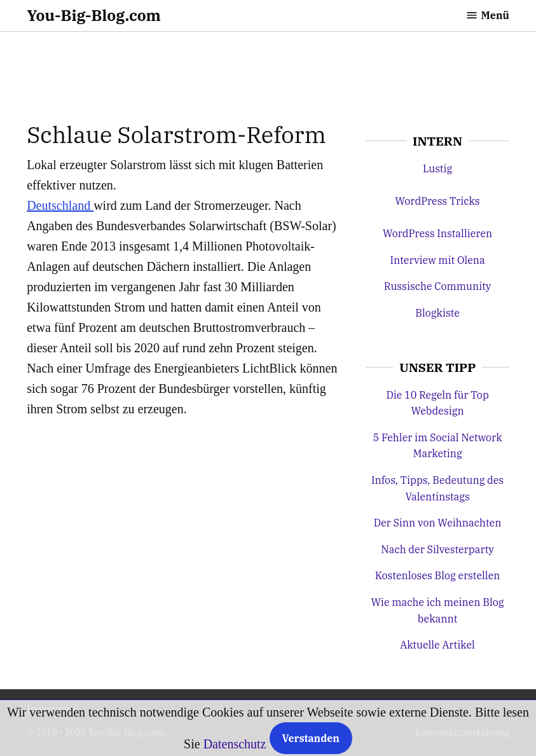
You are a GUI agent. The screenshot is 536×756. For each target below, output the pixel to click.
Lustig (437, 168)
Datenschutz (234, 744)
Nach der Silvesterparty (437, 549)
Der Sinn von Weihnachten (438, 522)
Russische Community (437, 286)
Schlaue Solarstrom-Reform (176, 134)
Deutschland (60, 205)
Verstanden (311, 738)
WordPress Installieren (437, 233)
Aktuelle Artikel (437, 644)
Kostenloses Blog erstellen (437, 575)
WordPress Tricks (437, 201)
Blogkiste (437, 312)
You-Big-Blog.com (94, 15)
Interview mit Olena (437, 260)
